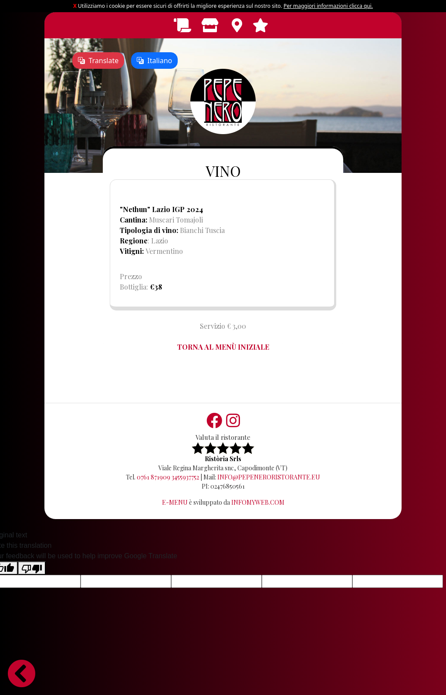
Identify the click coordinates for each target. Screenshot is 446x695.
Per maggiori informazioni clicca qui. (328, 6)
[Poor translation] (32, 568)
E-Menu (175, 502)
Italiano (154, 60)
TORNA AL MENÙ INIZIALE (223, 346)
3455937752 (185, 477)
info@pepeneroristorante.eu (268, 477)
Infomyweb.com (257, 502)
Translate (98, 60)
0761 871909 (153, 477)
